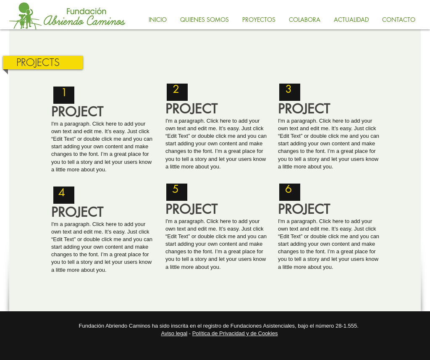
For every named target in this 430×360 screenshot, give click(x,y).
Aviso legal (174, 333)
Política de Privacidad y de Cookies (235, 333)
